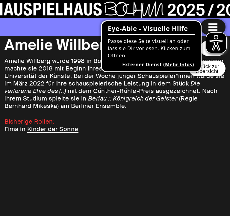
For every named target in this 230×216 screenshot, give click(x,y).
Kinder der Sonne (52, 129)
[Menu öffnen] (213, 27)
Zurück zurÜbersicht (207, 68)
